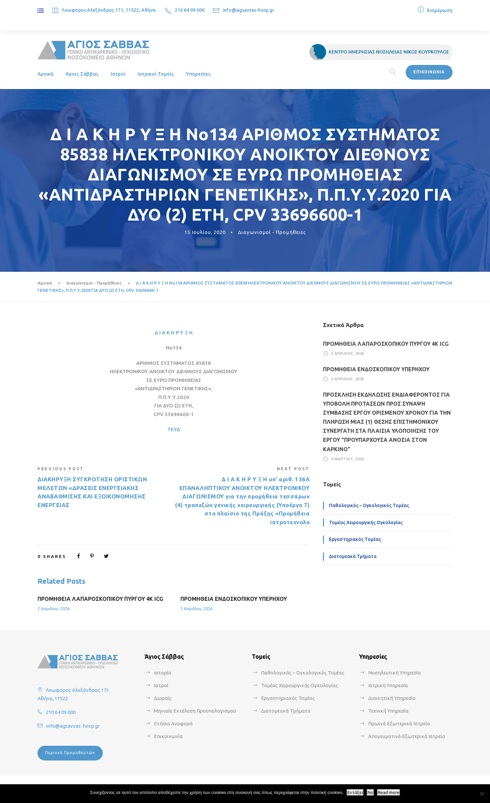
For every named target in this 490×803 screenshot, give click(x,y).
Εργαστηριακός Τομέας (355, 539)
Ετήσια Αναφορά (173, 723)
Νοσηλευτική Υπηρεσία (394, 672)
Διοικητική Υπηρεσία (392, 698)
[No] (481, 793)
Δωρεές (163, 698)
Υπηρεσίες (198, 74)
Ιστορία (162, 672)
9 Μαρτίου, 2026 (347, 459)
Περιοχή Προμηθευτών (70, 752)
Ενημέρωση (440, 10)
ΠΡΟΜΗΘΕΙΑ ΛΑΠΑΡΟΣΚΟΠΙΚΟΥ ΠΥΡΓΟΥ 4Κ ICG (100, 599)
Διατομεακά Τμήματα (353, 556)
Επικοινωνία (168, 736)
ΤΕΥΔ (173, 429)
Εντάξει (355, 792)
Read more (388, 792)
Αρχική (45, 74)
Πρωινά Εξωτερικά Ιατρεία (399, 723)
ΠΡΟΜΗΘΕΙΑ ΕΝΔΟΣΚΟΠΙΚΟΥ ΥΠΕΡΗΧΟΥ (233, 599)
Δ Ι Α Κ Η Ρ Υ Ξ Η (173, 332)
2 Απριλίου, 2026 (53, 608)
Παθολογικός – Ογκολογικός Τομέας (369, 505)
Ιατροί (118, 74)
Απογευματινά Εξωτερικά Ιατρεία (406, 736)
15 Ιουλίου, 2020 (205, 232)
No (370, 792)
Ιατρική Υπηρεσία (388, 685)
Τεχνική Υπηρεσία (388, 711)
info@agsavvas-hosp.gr (248, 10)
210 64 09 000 (190, 10)
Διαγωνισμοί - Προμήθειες (272, 232)
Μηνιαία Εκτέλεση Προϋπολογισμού (195, 711)
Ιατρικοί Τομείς (156, 74)
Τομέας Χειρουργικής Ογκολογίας (366, 522)
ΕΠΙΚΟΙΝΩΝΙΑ (429, 72)
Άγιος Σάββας (82, 74)
